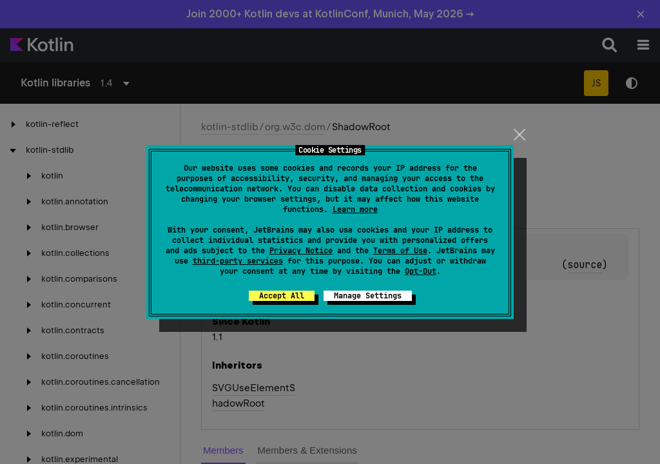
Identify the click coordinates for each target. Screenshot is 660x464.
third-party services (238, 261)
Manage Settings (368, 296)
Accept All (281, 296)
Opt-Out (420, 271)
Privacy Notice (301, 251)
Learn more (355, 209)
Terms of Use (400, 251)
